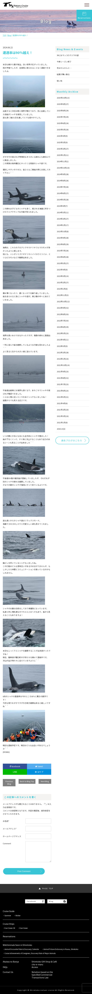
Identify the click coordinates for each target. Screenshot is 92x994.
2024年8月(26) (63, 180)
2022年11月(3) (63, 295)
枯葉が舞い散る (63, 74)
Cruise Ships (8, 924)
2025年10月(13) (63, 97)
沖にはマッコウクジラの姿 (68, 55)
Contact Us (8, 972)
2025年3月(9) (62, 142)
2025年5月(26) (63, 129)
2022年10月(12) (63, 301)
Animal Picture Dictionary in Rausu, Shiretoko (60, 949)
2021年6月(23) (63, 390)
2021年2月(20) (63, 409)
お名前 (6, 821)
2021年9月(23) (63, 371)
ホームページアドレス (12, 836)
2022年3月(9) (62, 346)
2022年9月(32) (63, 307)
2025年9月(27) (63, 104)
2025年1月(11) (63, 155)
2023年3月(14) (63, 276)
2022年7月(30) (63, 320)
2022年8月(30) (63, 314)
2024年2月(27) (63, 218)
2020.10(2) (61, 428)
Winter (17, 915)
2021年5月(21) (63, 397)
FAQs (5, 967)
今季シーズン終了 (64, 61)
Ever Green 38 (10, 928)
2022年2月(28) (63, 352)
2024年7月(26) (63, 187)
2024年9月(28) (63, 174)
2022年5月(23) (63, 333)
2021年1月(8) (62, 422)
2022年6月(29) (63, 327)
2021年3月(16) (63, 416)
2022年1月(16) (63, 358)
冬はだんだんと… (64, 68)
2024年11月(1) (63, 161)
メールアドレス (9, 828)
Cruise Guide (8, 911)
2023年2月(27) (63, 282)
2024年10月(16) (63, 167)
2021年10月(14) (63, 365)
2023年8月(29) (63, 244)
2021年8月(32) (63, 378)
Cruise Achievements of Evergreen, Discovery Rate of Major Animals (31, 953)
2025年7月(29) (63, 117)
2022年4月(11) (63, 339)
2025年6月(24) (63, 123)
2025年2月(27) (63, 148)
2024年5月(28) (63, 199)
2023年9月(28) (63, 237)
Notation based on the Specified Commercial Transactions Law (42, 975)
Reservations (84, 15)
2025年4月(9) (62, 136)
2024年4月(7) (62, 206)
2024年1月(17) (63, 225)
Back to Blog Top (27, 781)
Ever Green (24, 928)
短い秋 (59, 80)
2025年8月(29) (63, 110)
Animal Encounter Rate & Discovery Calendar (22, 949)
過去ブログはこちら (71, 440)
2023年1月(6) (62, 288)
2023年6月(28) (63, 257)
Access (35, 967)
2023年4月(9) (62, 269)
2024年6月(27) (63, 193)
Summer (8, 915)
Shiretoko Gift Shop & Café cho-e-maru (44, 963)
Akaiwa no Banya (11, 961)
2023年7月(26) (63, 250)
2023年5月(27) (63, 263)
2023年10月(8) (63, 231)
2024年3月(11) (63, 212)
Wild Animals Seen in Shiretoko (17, 945)
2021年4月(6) (62, 403)
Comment (7, 843)
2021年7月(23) (63, 384)
